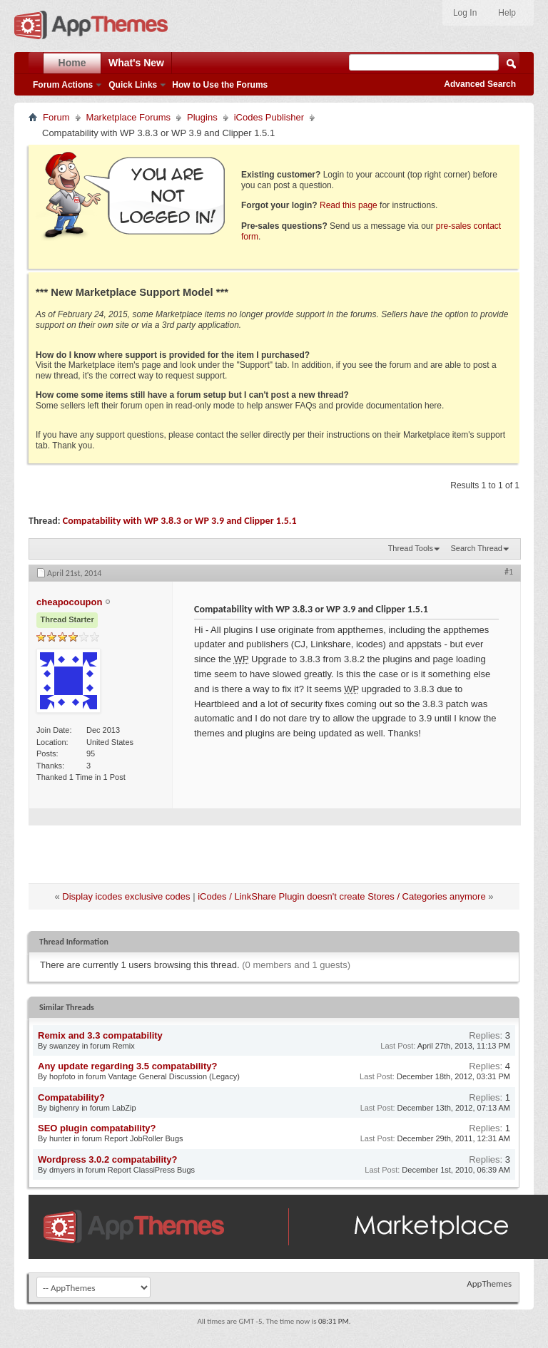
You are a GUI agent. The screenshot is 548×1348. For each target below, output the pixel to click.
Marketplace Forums (128, 117)
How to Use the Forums (220, 85)
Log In (465, 13)
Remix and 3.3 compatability (100, 1035)
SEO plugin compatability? (97, 1128)
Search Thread (476, 548)
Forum (56, 117)
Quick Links (132, 85)
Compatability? (71, 1097)
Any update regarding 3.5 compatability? (127, 1066)
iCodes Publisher (269, 117)
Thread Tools (410, 548)
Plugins (202, 117)
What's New (136, 62)
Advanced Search (480, 84)
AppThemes (489, 1283)
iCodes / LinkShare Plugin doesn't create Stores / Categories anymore (342, 896)
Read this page (348, 205)
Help (507, 13)
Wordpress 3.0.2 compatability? (108, 1159)
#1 (508, 572)
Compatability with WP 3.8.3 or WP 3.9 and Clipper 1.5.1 (180, 521)
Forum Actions (63, 85)
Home (72, 62)
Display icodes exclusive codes (126, 896)
